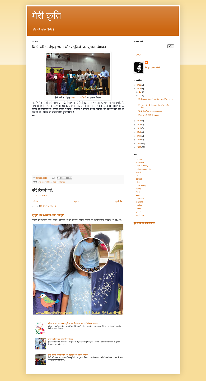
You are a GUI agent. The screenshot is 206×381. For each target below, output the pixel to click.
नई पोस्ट (36, 201)
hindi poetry (41, 182)
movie (138, 189)
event (138, 172)
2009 (139, 136)
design (139, 159)
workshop (140, 215)
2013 (139, 121)
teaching (139, 202)
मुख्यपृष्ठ (77, 201)
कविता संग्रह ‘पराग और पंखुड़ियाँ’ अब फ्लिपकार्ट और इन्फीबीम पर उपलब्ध (73, 323)
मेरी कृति (46, 15)
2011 (139, 128)
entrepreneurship (143, 169)
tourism (139, 205)
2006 (139, 147)
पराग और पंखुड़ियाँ (78, 97)
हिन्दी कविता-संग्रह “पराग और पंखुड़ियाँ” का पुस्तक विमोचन (68, 355)
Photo (54, 182)
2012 (139, 124)
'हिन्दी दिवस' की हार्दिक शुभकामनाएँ (150, 111)
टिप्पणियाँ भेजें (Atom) (48, 206)
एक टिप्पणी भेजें (41, 196)
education (140, 162)
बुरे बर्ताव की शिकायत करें (144, 223)
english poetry (142, 166)
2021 (139, 85)
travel (138, 208)
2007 (139, 143)
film (137, 175)
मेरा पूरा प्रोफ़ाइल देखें (152, 67)
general (139, 179)
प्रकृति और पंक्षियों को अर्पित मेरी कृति (48, 215)
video (138, 212)
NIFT (49, 182)
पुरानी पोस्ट (119, 201)
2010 (139, 132)
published (61, 182)
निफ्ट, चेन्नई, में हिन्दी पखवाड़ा (148, 115)
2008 (139, 139)
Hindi (138, 182)
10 (140, 92)
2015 (139, 89)
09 (140, 96)
